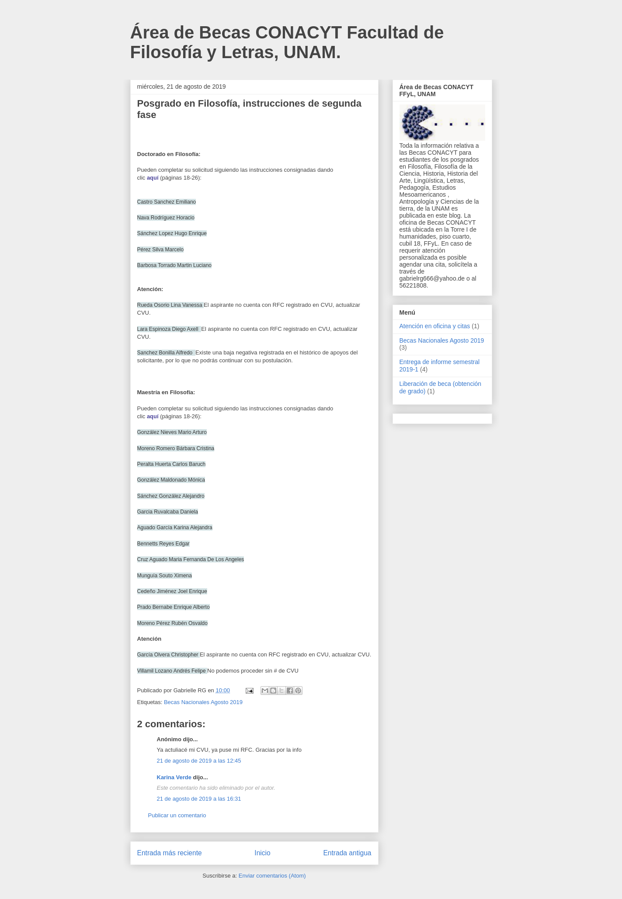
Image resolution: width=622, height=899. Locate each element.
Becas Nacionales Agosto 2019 (203, 702)
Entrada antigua (347, 853)
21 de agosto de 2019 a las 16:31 (199, 798)
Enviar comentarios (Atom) (272, 875)
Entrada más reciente (169, 853)
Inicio (262, 853)
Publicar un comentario (177, 815)
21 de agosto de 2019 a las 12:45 (199, 760)
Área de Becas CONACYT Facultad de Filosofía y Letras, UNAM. (287, 42)
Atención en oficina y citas (435, 326)
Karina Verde (174, 777)
